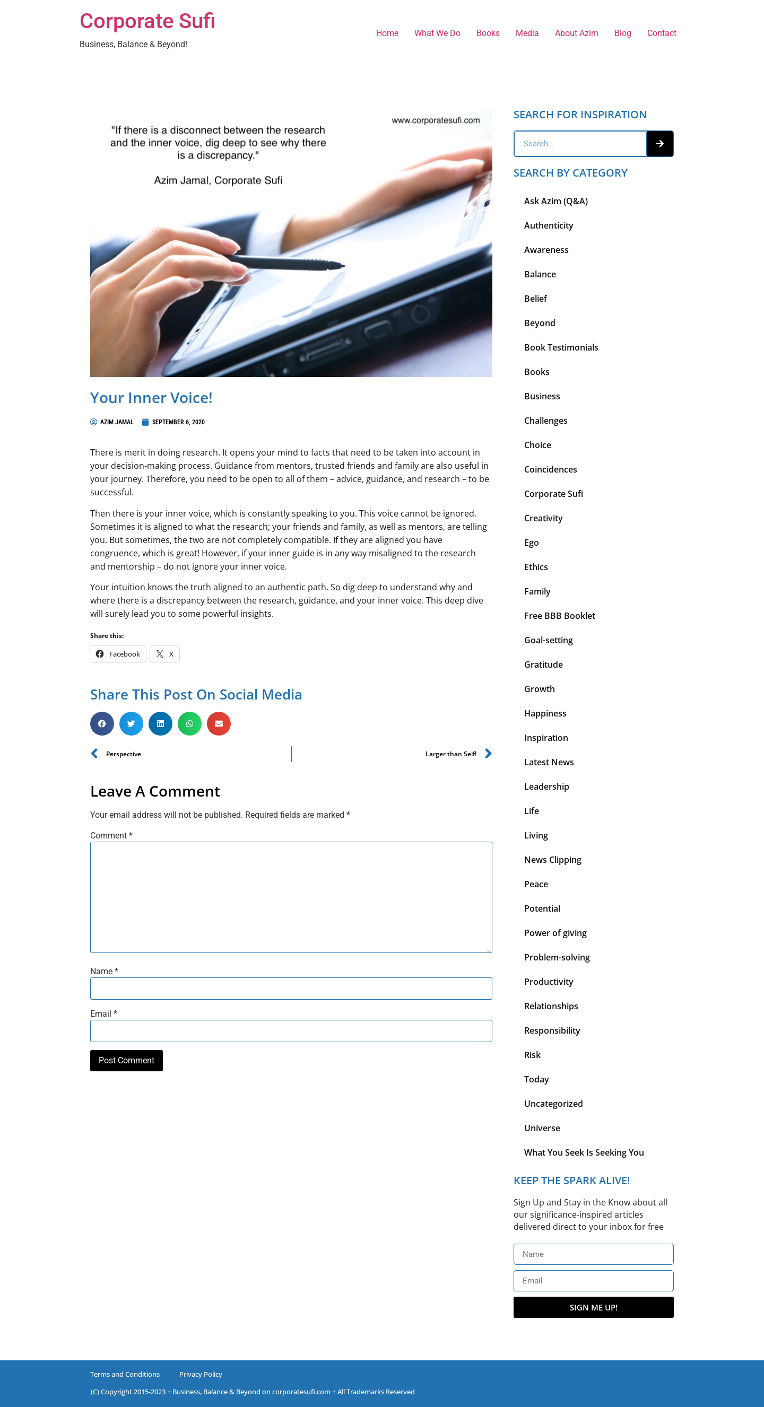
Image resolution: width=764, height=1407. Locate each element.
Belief (535, 298)
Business (542, 396)
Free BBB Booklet (559, 616)
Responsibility (552, 1030)
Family (537, 591)
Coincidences (550, 469)
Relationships (551, 1006)
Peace (536, 884)
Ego (531, 542)
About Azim (576, 33)
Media (527, 33)
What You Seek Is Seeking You (584, 1152)
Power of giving (555, 933)
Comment (111, 836)
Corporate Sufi (147, 20)
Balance (540, 274)
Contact (661, 33)
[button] (102, 724)
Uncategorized (553, 1103)
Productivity (549, 981)
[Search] (660, 143)
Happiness (545, 713)
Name (104, 971)
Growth (539, 689)
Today (536, 1079)
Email (103, 1014)
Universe (542, 1128)
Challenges (546, 420)
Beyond (539, 323)
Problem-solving (557, 957)
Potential (542, 908)
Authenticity (549, 225)
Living (536, 835)
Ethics (536, 567)
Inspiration (546, 738)
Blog (622, 33)
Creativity (543, 518)
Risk (532, 1055)
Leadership (546, 786)
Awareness (546, 250)
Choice (537, 445)
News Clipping (552, 860)
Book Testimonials (561, 347)
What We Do (437, 33)
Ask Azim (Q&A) (556, 201)
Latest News (549, 762)
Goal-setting (548, 640)
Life (531, 811)
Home (387, 33)
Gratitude (543, 664)
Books (488, 33)
